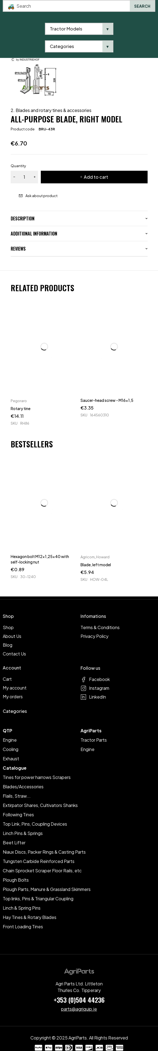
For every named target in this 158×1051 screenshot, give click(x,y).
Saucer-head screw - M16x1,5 (107, 400)
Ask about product (41, 196)
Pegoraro (19, 401)
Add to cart (96, 177)
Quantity (18, 166)
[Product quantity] (24, 177)
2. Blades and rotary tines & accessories (51, 110)
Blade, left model (96, 564)
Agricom (88, 557)
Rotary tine (20, 408)
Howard (103, 557)
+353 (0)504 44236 (79, 1000)
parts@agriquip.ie (79, 1009)
